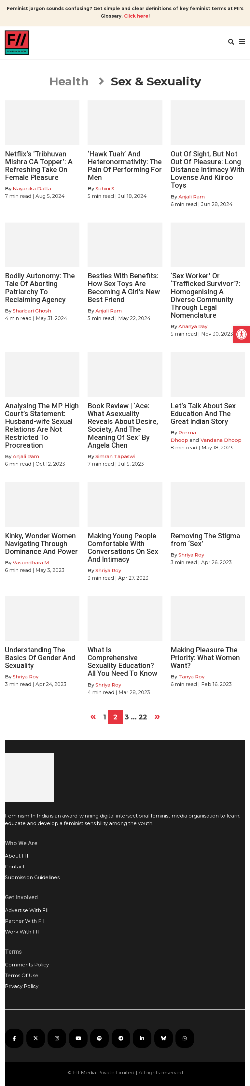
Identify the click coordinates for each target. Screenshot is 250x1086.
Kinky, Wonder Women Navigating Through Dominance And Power (41, 544)
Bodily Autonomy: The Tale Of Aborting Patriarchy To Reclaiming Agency (40, 288)
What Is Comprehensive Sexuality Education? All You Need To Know (122, 662)
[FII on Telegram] (121, 1038)
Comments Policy (27, 965)
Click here (136, 16)
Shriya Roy (108, 570)
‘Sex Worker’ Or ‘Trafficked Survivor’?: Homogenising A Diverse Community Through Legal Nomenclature (205, 295)
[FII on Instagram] (57, 1038)
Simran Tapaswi (115, 456)
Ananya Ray (192, 326)
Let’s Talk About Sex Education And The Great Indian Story (203, 414)
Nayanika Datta (32, 188)
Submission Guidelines (32, 877)
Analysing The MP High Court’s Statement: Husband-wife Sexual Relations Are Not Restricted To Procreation (42, 425)
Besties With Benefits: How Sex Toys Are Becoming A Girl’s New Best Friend (124, 288)
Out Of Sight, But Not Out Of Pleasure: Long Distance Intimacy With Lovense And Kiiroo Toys (207, 170)
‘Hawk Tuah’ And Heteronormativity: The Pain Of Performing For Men (125, 166)
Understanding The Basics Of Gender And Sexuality (40, 658)
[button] (241, 334)
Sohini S (104, 188)
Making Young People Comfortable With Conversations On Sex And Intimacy (123, 548)
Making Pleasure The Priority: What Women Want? (205, 658)
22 (143, 717)
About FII (16, 856)
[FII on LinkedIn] (142, 1038)
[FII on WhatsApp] (184, 1038)
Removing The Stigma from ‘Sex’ (205, 540)
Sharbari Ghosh (32, 311)
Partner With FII (25, 921)
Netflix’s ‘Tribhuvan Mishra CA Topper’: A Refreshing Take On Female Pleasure (39, 166)
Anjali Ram (191, 197)
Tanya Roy (191, 676)
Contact (15, 866)
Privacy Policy (21, 986)
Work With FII (22, 932)
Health (69, 81)
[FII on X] (35, 1038)
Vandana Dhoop (221, 440)
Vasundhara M (31, 562)
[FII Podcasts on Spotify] (99, 1038)
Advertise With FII (27, 910)
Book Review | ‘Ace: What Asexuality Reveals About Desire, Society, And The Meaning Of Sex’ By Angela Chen (123, 425)
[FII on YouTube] (78, 1038)
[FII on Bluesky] (163, 1038)
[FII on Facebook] (14, 1038)
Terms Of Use (21, 975)
